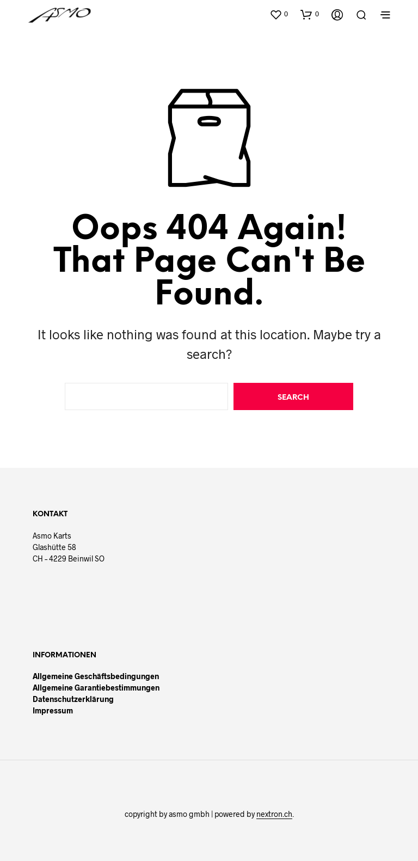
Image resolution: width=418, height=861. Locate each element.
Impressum (53, 710)
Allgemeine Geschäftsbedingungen (96, 676)
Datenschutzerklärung (73, 699)
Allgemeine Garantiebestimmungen (96, 687)
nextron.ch (274, 814)
